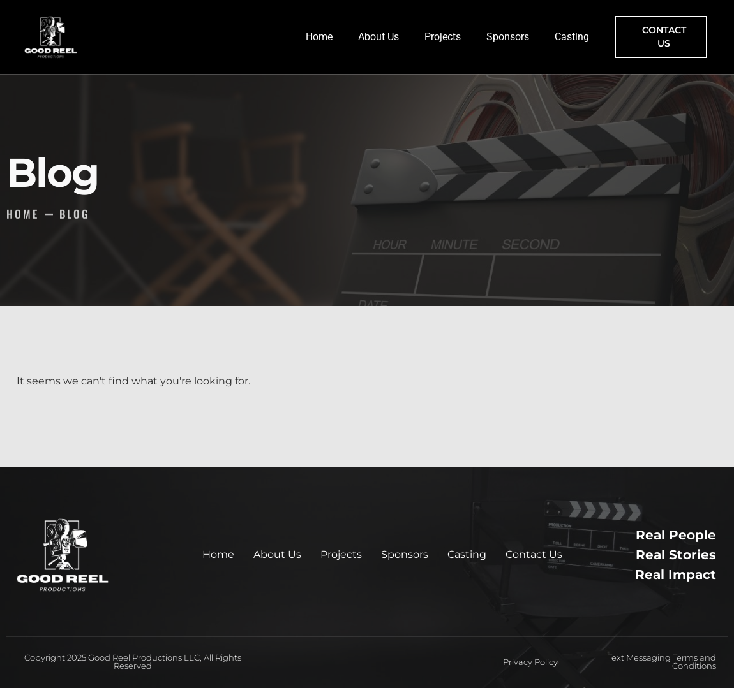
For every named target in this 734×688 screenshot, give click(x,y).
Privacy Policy (530, 662)
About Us (378, 37)
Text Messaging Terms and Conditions (662, 661)
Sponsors (507, 37)
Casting (572, 37)
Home (319, 37)
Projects (442, 37)
